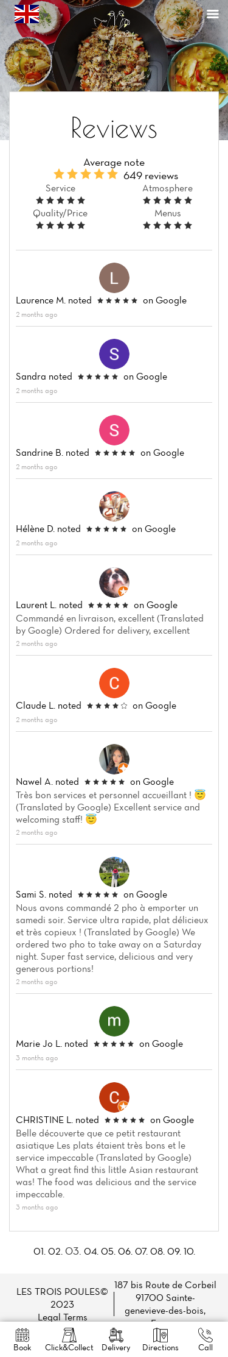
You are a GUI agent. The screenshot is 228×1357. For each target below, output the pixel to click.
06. (125, 1251)
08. (157, 1251)
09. (174, 1251)
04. (91, 1251)
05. (108, 1251)
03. (73, 1251)
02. (55, 1251)
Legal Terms (63, 1317)
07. (141, 1251)
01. (39, 1251)
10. (189, 1251)
